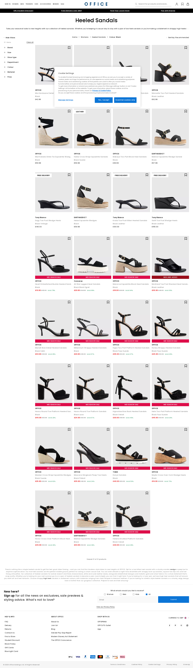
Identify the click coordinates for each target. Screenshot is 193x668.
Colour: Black (115, 37)
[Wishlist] (180, 4)
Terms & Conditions (117, 664)
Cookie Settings (154, 664)
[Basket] (186, 4)
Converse (78, 281)
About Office (57, 617)
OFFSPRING (102, 622)
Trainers (29, 4)
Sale (62, 4)
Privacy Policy (172, 664)
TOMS (115, 472)
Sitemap (186, 664)
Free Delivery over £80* (71, 11)
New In (7, 4)
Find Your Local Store (120, 11)
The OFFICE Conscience (61, 640)
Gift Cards (9, 647)
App (99, 629)
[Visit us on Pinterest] (175, 625)
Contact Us (10, 633)
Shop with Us (103, 617)
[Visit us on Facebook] (169, 625)
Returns (8, 629)
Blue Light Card (11, 651)
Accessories (45, 4)
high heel (47, 578)
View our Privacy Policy (105, 607)
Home (74, 37)
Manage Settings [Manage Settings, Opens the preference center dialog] (65, 100)
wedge (173, 569)
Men (22, 4)
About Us (55, 622)
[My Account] (175, 4)
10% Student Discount (23, 11)
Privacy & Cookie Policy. (101, 91)
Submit (173, 599)
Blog (53, 629)
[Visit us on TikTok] (187, 625)
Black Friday (10, 644)
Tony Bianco (40, 217)
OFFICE (38, 90)
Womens (85, 37)
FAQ (6, 622)
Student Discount (12, 640)
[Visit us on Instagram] (181, 625)
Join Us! (54, 625)
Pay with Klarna (168, 11)
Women (15, 4)
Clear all (30, 42)
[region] (97, 87)
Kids (36, 4)
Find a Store (10, 636)
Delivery (8, 625)
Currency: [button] (179, 618)
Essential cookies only (125, 100)
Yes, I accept (103, 100)
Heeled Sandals (99, 37)
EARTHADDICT (158, 154)
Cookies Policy (136, 664)
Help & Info (10, 617)
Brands (56, 4)
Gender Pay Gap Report (61, 633)
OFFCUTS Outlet (104, 625)
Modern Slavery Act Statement (64, 636)
